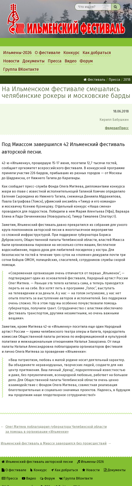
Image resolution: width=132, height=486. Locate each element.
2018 (126, 80)
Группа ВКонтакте (21, 69)
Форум (86, 60)
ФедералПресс (117, 128)
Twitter (61, 480)
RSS (45, 480)
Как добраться (97, 52)
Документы (34, 60)
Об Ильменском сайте (19, 480)
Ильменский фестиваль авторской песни (66, 19)
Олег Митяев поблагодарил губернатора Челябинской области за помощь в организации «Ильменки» (37, 432)
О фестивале (47, 52)
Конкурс (71, 52)
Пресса (55, 60)
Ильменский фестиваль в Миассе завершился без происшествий (106, 432)
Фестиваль (94, 80)
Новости (11, 60)
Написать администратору (97, 480)
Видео (71, 60)
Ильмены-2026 (17, 52)
